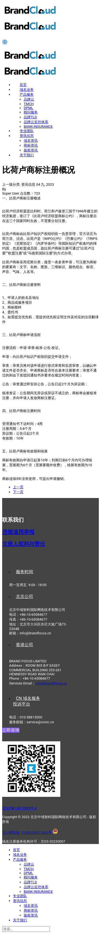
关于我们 (27, 155)
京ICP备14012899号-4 (19, 808)
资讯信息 (27, 136)
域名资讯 (31, 141)
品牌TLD (30, 117)
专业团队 (27, 131)
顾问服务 (31, 112)
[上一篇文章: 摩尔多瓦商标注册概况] (18, 487)
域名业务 (27, 90)
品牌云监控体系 (36, 122)
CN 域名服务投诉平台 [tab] (26, 701)
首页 (23, 85)
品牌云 (29, 99)
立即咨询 (10, 730)
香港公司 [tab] (24, 644)
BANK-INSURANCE (38, 126)
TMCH (29, 104)
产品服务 (27, 94)
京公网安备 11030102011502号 (27, 833)
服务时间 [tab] (24, 571)
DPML (28, 108)
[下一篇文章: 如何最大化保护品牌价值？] (18, 492)
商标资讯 (31, 145)
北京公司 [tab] (24, 596)
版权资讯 (31, 150)
